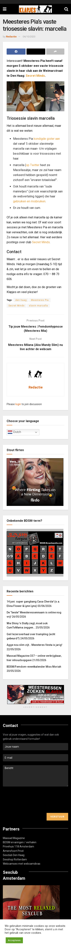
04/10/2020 (29, 36)
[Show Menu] (4, 9)
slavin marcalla (38, 305)
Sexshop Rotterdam (15, 859)
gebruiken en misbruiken (29, 201)
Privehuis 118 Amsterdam (18, 847)
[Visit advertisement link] (35, 694)
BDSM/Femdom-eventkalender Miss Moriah (34, 667)
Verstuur (57, 817)
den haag (21, 300)
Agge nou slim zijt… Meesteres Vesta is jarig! (34, 645)
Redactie (11, 36)
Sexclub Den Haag (13, 855)
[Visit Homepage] (35, 9)
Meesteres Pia (40, 300)
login (18, 404)
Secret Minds (35, 76)
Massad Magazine (14, 838)
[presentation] (31, 800)
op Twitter (32, 165)
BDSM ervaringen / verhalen (19, 842)
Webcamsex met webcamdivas (21, 864)
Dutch (14, 432)
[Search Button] (66, 9)
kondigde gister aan (47, 139)
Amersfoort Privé (13, 851)
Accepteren (14, 940)
